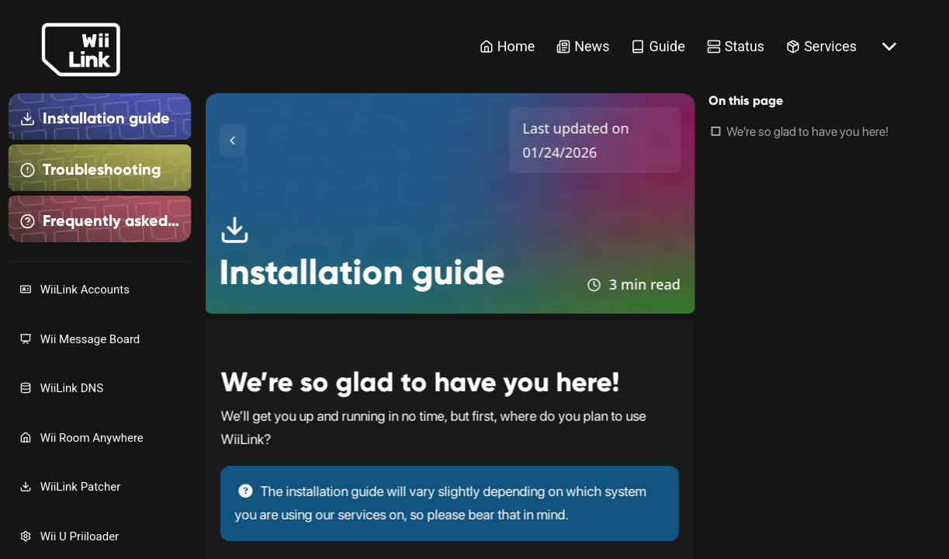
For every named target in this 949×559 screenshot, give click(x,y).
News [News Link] (582, 46)
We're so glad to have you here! (807, 131)
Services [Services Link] (821, 46)
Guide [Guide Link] (657, 46)
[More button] (889, 46)
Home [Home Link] (507, 46)
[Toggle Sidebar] (232, 140)
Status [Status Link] (735, 46)
